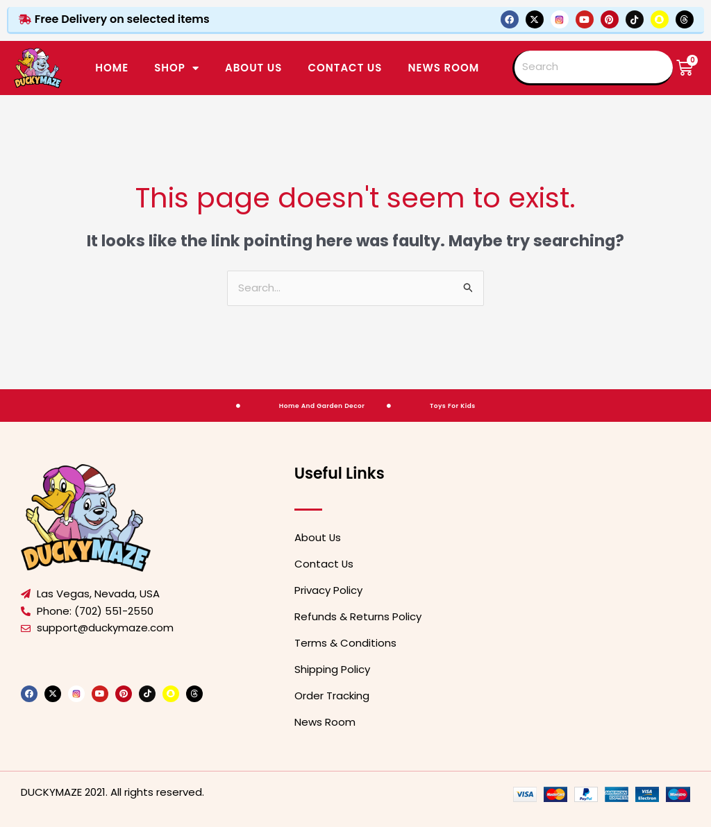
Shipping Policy (332, 669)
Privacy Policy (328, 590)
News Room (443, 67)
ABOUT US (253, 67)
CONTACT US (345, 67)
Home (111, 67)
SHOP (176, 68)
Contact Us (324, 563)
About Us (318, 537)
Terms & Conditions (345, 643)
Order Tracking (331, 695)
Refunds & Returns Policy (357, 616)
